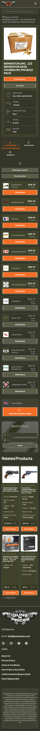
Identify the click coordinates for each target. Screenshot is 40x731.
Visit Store (20, 192)
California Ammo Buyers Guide (16, 674)
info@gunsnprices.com (19, 636)
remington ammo (10, 598)
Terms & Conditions (11, 665)
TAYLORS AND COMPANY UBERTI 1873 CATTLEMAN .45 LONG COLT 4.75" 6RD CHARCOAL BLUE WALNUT (28, 490)
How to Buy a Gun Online (13, 669)
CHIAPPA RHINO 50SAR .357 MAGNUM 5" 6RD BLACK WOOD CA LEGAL (11, 489)
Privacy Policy (8, 660)
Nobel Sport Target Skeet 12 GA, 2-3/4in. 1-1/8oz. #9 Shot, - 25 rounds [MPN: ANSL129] (10, 559)
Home (6, 17)
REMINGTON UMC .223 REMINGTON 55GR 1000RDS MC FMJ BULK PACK (18, 20)
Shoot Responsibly (10, 678)
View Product (11, 529)
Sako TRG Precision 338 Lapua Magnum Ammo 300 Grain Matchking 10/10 (28, 559)
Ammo (15, 17)
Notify (20, 445)
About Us (6, 656)
